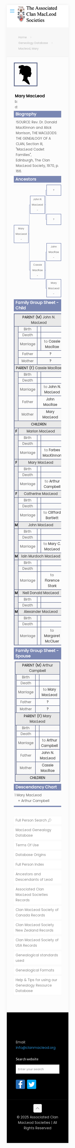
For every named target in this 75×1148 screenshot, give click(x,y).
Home (22, 37)
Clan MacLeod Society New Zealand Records (35, 927)
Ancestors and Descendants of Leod (34, 877)
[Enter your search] (37, 1069)
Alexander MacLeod (41, 611)
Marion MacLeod (41, 431)
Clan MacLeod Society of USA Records (37, 943)
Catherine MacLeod (41, 493)
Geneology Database (33, 43)
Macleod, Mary (28, 49)
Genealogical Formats (35, 970)
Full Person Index (30, 864)
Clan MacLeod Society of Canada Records (37, 912)
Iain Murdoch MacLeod (40, 556)
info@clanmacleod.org (36, 1047)
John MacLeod (40, 525)
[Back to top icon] (37, 1108)
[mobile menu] (12, 11)
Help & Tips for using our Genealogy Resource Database (36, 985)
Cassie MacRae (48, 368)
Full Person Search (33, 820)
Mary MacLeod (40, 462)
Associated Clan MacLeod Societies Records (32, 895)
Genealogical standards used (37, 958)
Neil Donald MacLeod (41, 593)
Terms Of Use (27, 845)
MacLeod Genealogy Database (33, 833)
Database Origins (31, 854)
